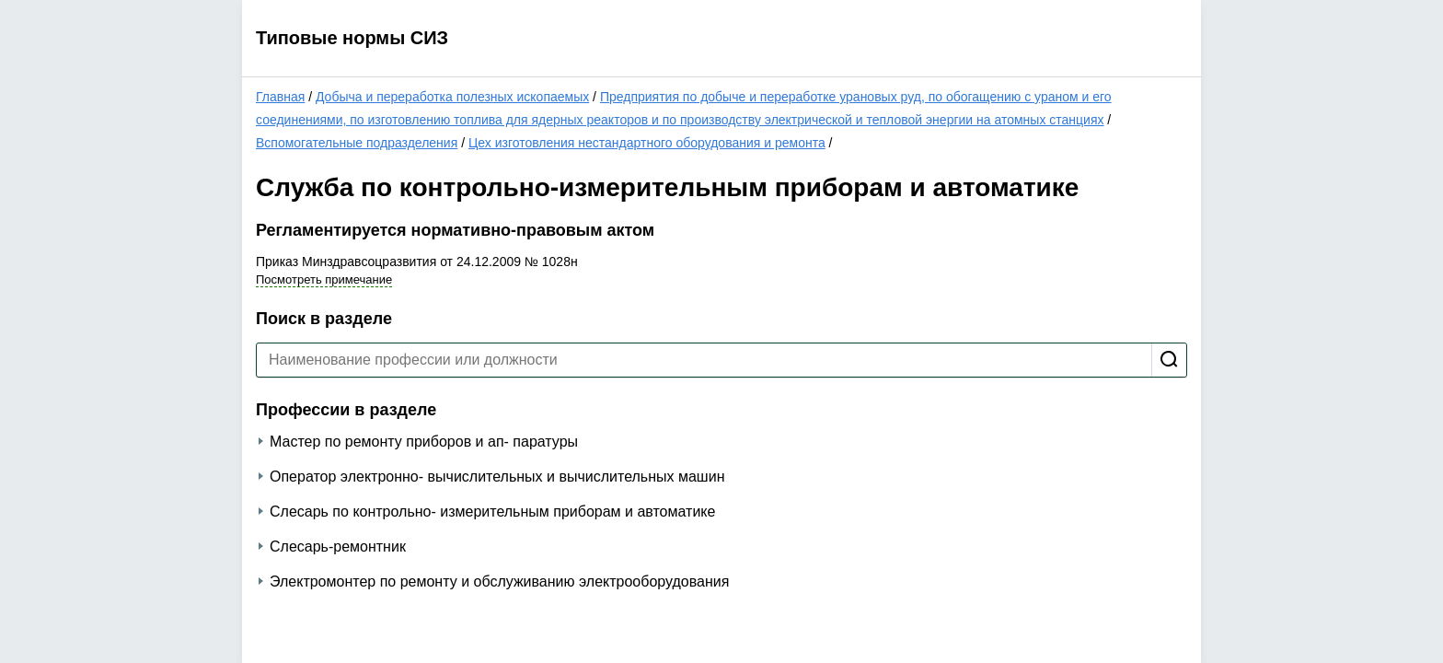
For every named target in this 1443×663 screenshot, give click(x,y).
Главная (280, 96)
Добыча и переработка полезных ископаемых (452, 96)
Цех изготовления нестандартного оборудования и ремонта (646, 142)
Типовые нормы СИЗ (352, 38)
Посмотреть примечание (324, 279)
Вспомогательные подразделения (356, 142)
